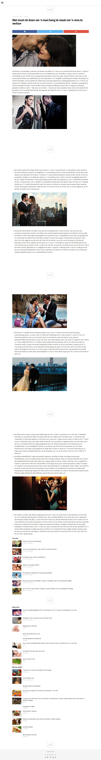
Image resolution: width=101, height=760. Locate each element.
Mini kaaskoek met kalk (30, 735)
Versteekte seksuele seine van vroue (34, 651)
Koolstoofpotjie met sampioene (32, 638)
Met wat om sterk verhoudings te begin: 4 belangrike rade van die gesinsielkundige (47, 581)
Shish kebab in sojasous (30, 711)
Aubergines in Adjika (29, 706)
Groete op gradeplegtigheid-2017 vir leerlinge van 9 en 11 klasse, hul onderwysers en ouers (50, 610)
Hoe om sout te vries (29, 659)
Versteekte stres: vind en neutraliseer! (34, 557)
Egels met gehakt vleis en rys (31, 634)
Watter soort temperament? (31, 565)
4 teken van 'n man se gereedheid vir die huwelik (37, 670)
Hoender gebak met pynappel (31, 686)
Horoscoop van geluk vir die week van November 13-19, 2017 (40, 690)
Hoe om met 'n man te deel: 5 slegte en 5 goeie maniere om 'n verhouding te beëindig (48, 588)
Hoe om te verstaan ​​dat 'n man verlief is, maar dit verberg (39, 549)
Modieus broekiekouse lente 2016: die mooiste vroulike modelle (41, 719)
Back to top (50, 751)
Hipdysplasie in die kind (30, 626)
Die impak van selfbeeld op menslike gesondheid (37, 573)
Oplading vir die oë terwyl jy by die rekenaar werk (37, 618)
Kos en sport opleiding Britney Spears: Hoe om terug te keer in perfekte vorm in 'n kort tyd (50, 643)
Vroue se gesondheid (17, 16)
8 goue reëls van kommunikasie (32, 541)
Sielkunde (26, 16)
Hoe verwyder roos (28, 678)
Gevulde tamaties (28, 727)
